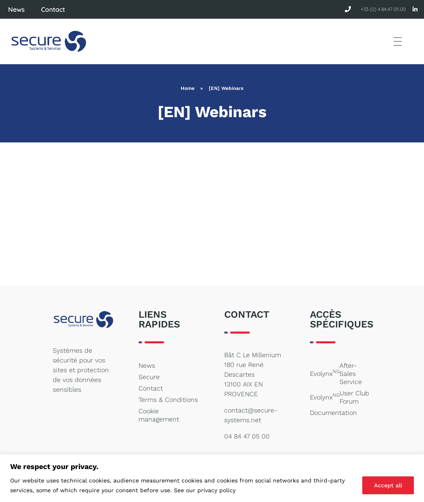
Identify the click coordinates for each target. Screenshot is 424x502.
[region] (212, 478)
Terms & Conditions (168, 400)
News (16, 9)
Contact (53, 9)
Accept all (388, 485)
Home (188, 88)
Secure (149, 377)
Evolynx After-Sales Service (336, 374)
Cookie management (158, 415)
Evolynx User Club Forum (339, 397)
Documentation (333, 413)
